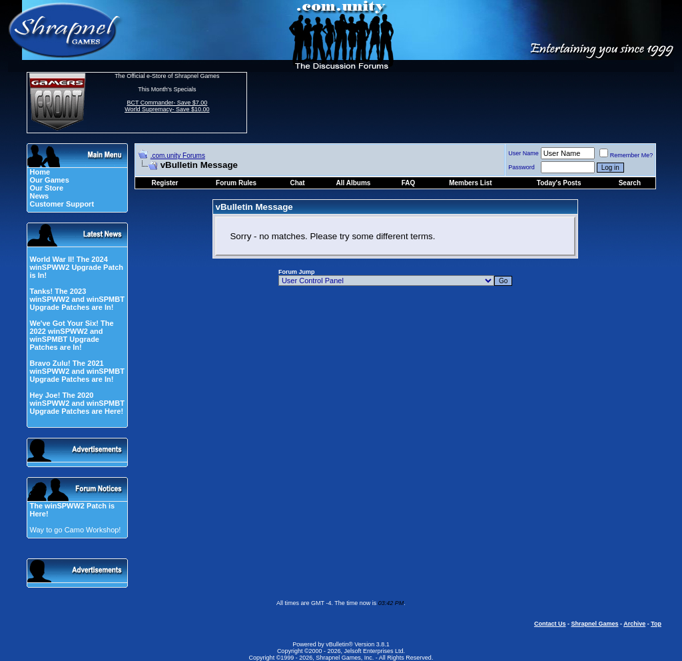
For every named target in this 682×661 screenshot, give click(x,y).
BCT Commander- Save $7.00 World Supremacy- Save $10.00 (167, 106)
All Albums (353, 183)
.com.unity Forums (178, 155)
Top (656, 623)
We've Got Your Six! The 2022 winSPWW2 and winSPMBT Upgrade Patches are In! (71, 335)
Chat (297, 183)
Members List (470, 183)
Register (165, 183)
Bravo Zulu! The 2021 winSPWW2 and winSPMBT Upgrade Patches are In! (76, 371)
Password (521, 167)
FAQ (409, 183)
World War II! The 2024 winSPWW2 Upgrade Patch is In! (76, 267)
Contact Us (550, 623)
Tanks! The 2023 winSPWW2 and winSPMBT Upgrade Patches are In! (76, 299)
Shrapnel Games (594, 623)
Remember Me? (626, 155)
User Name (523, 153)
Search (630, 183)
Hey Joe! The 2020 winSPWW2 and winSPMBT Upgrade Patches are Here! (76, 403)
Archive (634, 623)
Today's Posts (559, 183)
